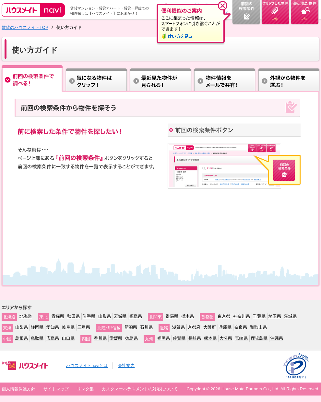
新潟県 (131, 327)
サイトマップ (56, 388)
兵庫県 (225, 327)
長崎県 (194, 338)
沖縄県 (276, 338)
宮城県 (120, 316)
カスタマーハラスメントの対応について (140, 388)
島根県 (21, 338)
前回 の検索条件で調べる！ (32, 78)
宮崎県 (241, 338)
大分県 (226, 338)
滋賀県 (178, 327)
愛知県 (52, 327)
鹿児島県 (259, 338)
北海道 (25, 316)
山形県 (104, 316)
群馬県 (172, 316)
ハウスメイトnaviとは (87, 365)
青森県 (58, 316)
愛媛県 (116, 338)
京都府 (194, 327)
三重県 (83, 327)
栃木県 (187, 316)
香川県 (100, 338)
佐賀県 (179, 338)
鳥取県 (37, 338)
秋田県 (73, 316)
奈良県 (240, 327)
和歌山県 (258, 327)
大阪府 (209, 327)
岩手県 (89, 316)
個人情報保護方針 (18, 388)
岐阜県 (68, 327)
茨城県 (290, 316)
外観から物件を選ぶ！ (289, 78)
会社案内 (126, 365)
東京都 (224, 316)
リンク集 (85, 388)
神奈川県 (241, 316)
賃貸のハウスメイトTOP (25, 27)
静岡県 (37, 327)
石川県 (146, 327)
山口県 (68, 338)
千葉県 (259, 316)
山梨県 (21, 327)
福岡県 (163, 338)
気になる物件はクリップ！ (96, 78)
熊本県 (210, 338)
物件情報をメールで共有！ (225, 78)
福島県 (135, 316)
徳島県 (131, 338)
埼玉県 (274, 316)
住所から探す (160, 78)
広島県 (52, 338)
